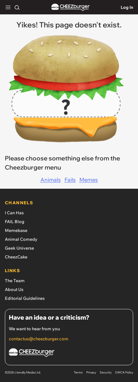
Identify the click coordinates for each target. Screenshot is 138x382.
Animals (50, 179)
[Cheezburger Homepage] (69, 353)
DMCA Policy (124, 372)
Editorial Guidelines (25, 298)
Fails (70, 179)
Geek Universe (19, 248)
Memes (88, 179)
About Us (14, 289)
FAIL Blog (14, 221)
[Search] (17, 7)
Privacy (91, 372)
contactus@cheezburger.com (38, 339)
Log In (127, 7)
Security (106, 372)
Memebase (16, 230)
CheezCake (16, 257)
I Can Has (14, 213)
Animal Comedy (21, 239)
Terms (78, 372)
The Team (15, 280)
